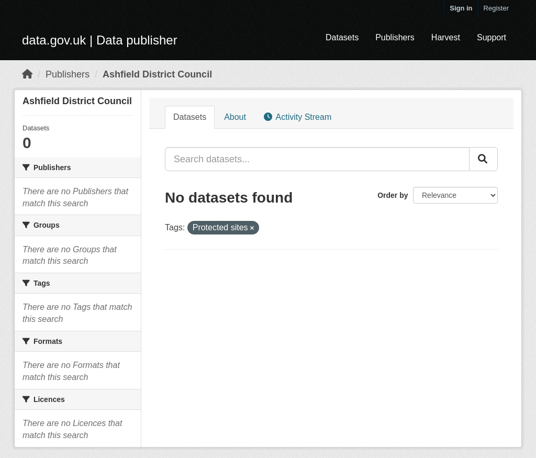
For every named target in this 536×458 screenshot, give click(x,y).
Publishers (395, 37)
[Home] (27, 74)
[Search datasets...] (317, 159)
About (235, 117)
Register (496, 8)
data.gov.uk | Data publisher (99, 40)
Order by (392, 195)
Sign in (461, 8)
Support (491, 37)
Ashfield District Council (157, 74)
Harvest (445, 37)
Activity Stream (297, 117)
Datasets (342, 37)
